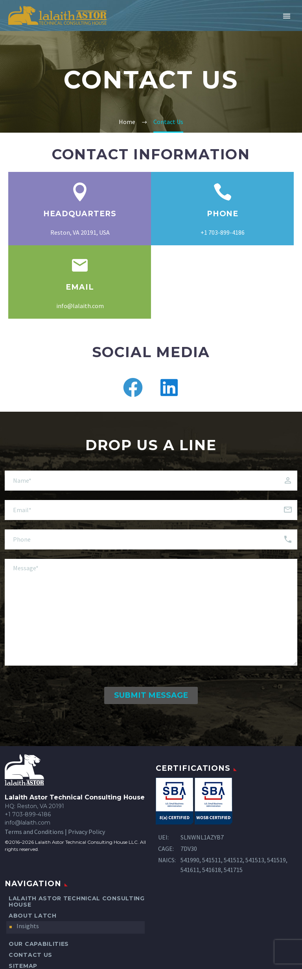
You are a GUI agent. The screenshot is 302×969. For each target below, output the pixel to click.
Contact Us (30, 955)
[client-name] (151, 481)
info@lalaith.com (80, 306)
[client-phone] (151, 539)
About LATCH (33, 915)
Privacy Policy (86, 832)
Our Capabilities (39, 944)
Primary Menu (286, 16)
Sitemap (23, 966)
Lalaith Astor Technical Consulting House (77, 901)
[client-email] (151, 510)
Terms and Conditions (34, 832)
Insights (28, 926)
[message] (151, 612)
